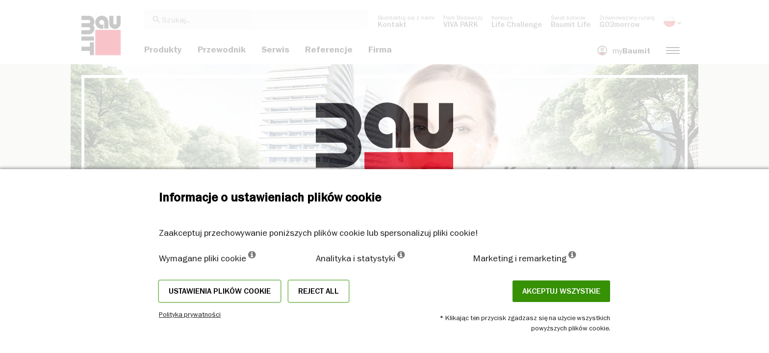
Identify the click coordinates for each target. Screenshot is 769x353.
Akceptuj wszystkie (561, 291)
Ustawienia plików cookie (220, 291)
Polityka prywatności (190, 314)
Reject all (318, 291)
